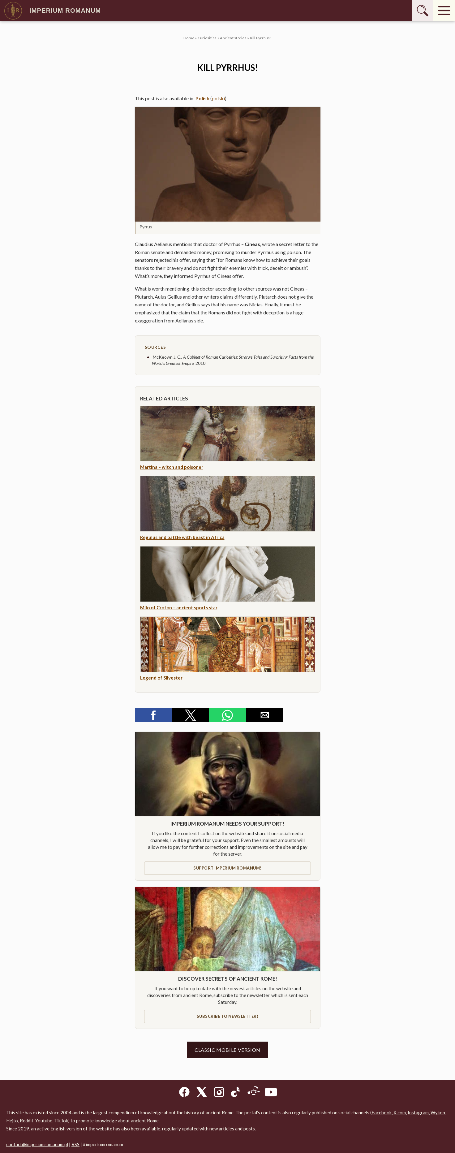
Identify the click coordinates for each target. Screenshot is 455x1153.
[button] (227, 164)
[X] (201, 1093)
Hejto (12, 1120)
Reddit (26, 1120)
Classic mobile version (227, 1050)
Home (188, 38)
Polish (202, 98)
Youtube (43, 1120)
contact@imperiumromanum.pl (37, 1144)
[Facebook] (184, 1093)
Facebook (381, 1112)
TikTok (61, 1120)
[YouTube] (271, 1093)
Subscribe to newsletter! (227, 1016)
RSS (75, 1144)
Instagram (418, 1112)
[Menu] (444, 10)
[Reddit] (253, 1093)
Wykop (438, 1112)
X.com (399, 1112)
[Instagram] (219, 1093)
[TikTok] (236, 1093)
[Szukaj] (422, 10)
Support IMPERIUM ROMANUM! (227, 868)
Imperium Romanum (52, 11)
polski (218, 98)
